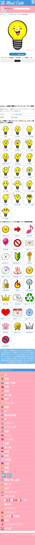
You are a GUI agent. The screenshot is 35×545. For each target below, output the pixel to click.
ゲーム (7, 435)
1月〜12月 (9, 496)
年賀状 (16, 516)
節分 (6, 520)
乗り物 (7, 447)
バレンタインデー (13, 524)
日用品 (7, 459)
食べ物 (7, 395)
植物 (6, 379)
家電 (6, 451)
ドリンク (9, 403)
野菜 (6, 391)
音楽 (6, 431)
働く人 (7, 484)
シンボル (9, 439)
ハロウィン (10, 512)
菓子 (6, 399)
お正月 (7, 516)
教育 (6, 471)
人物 (6, 463)
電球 (15, 14)
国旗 (6, 443)
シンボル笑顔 (10, 14)
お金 (6, 488)
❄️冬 (24, 500)
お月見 (7, 528)
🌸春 (3, 500)
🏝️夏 (10, 500)
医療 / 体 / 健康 (11, 480)
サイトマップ (19, 534)
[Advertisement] (17, 84)
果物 (6, 387)
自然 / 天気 (9, 383)
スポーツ (9, 423)
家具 (6, 455)
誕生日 (7, 504)
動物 (6, 407)
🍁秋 (17, 500)
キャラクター (11, 492)
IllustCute (2, 14)
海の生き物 (10, 415)
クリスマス (10, 508)
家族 (6, 467)
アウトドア (10, 427)
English (6, 534)
